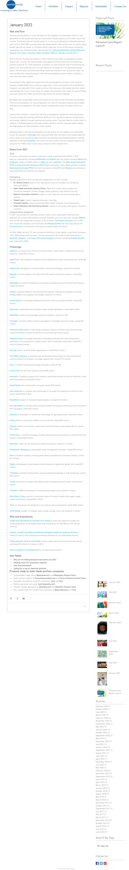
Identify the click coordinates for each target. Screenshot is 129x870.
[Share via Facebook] (11, 598)
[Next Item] (120, 31)
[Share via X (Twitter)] (17, 598)
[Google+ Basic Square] (105, 863)
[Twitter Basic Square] (101, 863)
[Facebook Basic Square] (97, 863)
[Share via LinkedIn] (23, 598)
